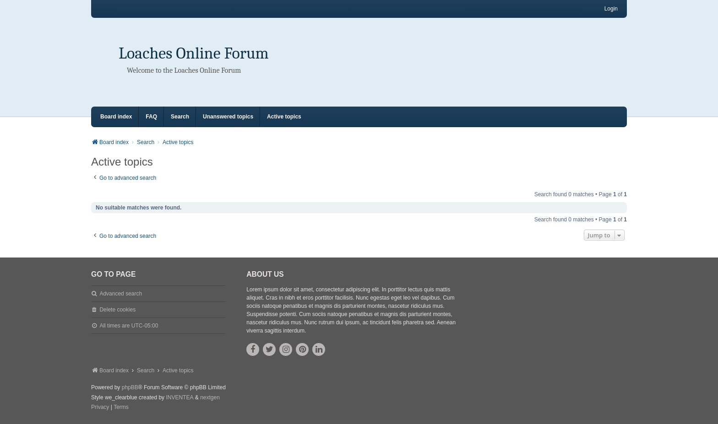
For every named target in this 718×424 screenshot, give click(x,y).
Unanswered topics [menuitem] (228, 116)
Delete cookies (117, 309)
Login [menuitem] (611, 8)
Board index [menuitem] (116, 116)
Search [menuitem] (180, 116)
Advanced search (120, 293)
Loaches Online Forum (194, 53)
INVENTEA (179, 397)
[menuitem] (100, 408)
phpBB (130, 387)
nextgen (210, 397)
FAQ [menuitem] (151, 116)
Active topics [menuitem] (284, 116)
